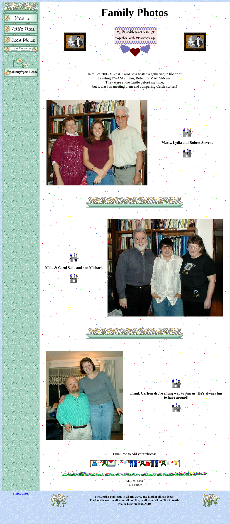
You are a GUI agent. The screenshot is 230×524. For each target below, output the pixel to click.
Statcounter (20, 493)
